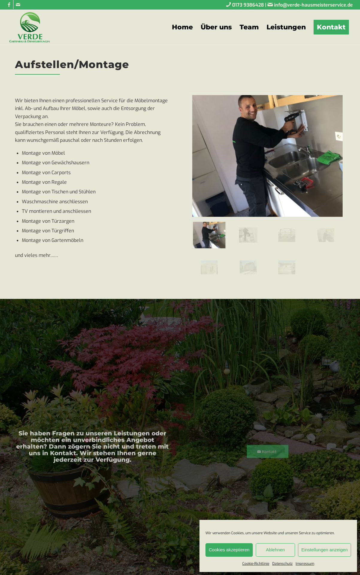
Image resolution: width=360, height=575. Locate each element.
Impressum (305, 563)
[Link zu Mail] (17, 4)
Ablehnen (275, 549)
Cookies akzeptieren (229, 549)
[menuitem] (182, 27)
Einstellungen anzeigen (324, 549)
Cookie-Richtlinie (255, 563)
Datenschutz (282, 563)
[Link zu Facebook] (8, 4)
